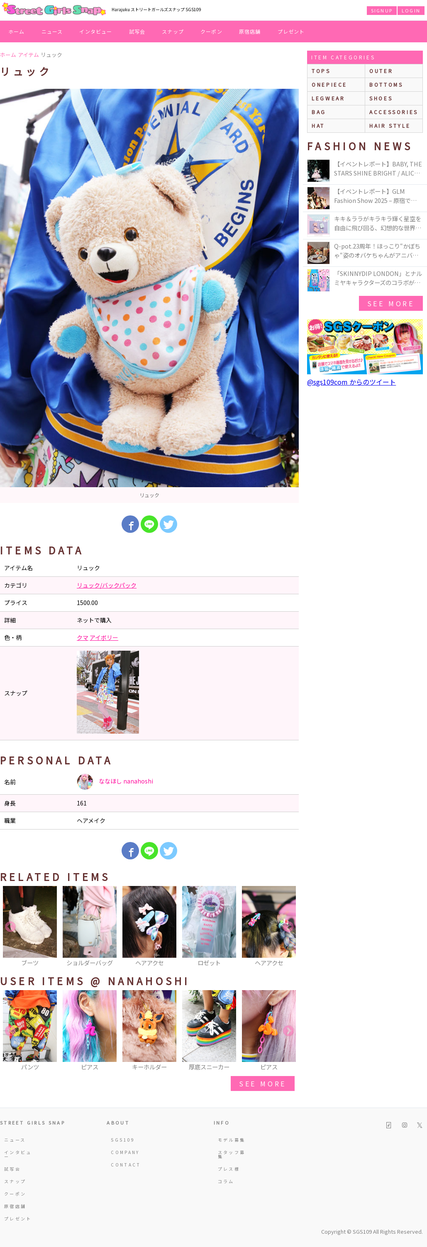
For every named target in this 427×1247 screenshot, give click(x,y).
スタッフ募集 (232, 1154)
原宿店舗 (250, 31)
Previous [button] (10, 927)
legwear (328, 98)
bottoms (386, 84)
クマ (82, 637)
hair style (389, 125)
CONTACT (126, 1165)
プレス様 (229, 1169)
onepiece (329, 84)
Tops (321, 70)
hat (318, 125)
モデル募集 (232, 1140)
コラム (226, 1181)
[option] (149, 296)
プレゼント (291, 31)
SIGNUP (382, 10)
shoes (381, 98)
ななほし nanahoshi (115, 782)
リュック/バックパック (107, 585)
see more (262, 1083)
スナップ (173, 31)
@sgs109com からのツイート (351, 382)
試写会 (137, 31)
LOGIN (411, 10)
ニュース (52, 31)
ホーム (16, 31)
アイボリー (104, 637)
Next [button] (288, 927)
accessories (393, 111)
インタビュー (95, 31)
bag (319, 111)
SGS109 (123, 1140)
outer (381, 70)
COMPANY (125, 1152)
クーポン (211, 31)
